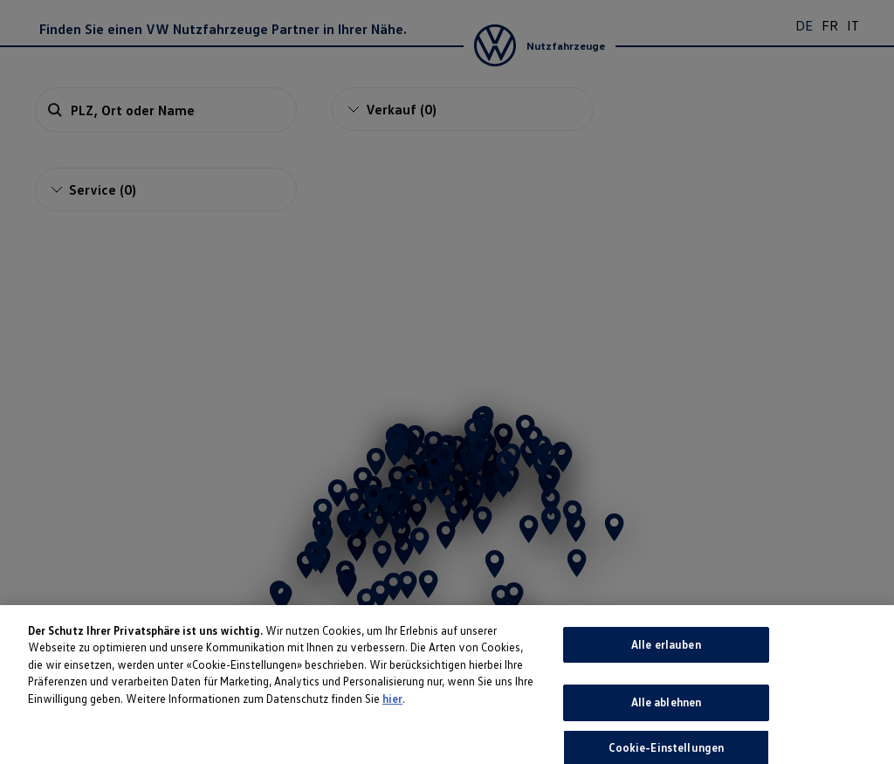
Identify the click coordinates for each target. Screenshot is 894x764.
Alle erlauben (666, 677)
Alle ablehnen (666, 734)
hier (392, 731)
